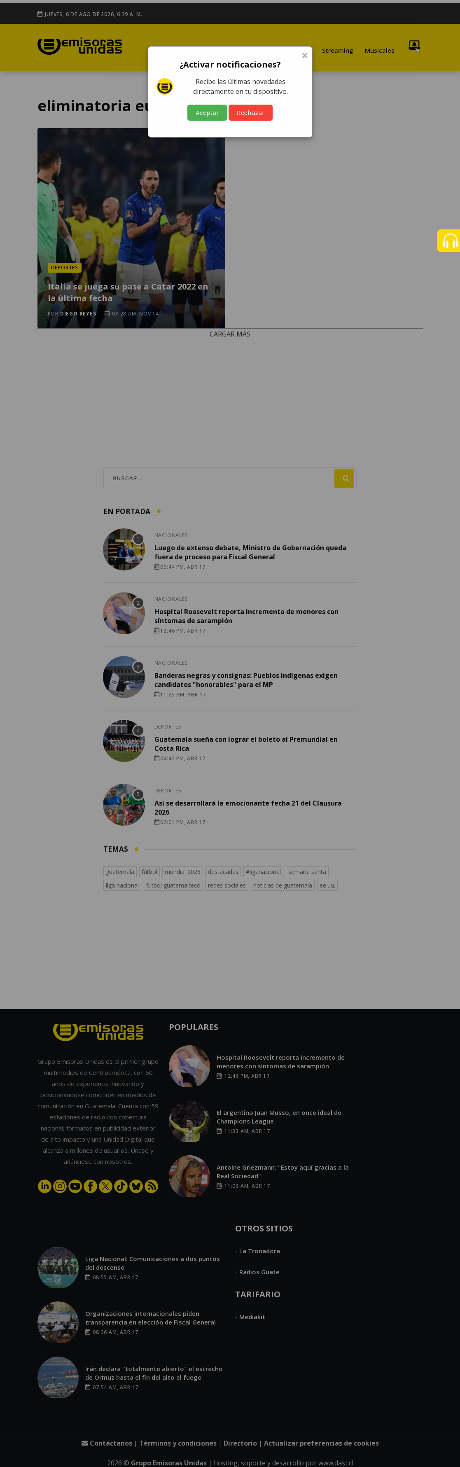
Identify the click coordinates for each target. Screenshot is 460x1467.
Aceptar (207, 113)
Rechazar (250, 113)
